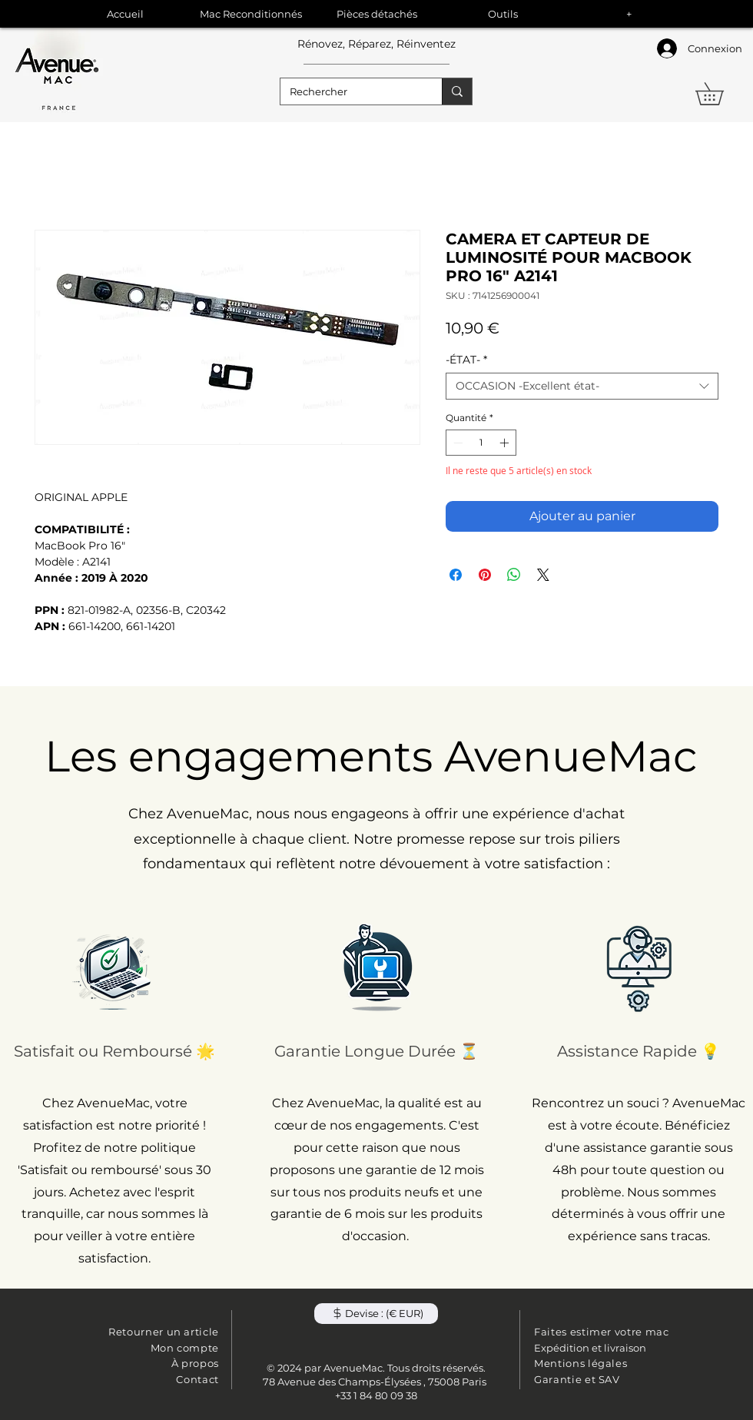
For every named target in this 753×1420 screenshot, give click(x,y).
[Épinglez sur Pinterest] (485, 575)
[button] (720, 93)
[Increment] (505, 442)
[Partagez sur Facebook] (455, 575)
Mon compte (185, 1348)
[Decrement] (456, 442)
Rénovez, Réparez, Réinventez (376, 44)
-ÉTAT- (466, 360)
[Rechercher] (350, 91)
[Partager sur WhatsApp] (514, 575)
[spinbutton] (481, 442)
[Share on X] (543, 575)
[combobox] (582, 386)
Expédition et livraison (590, 1348)
